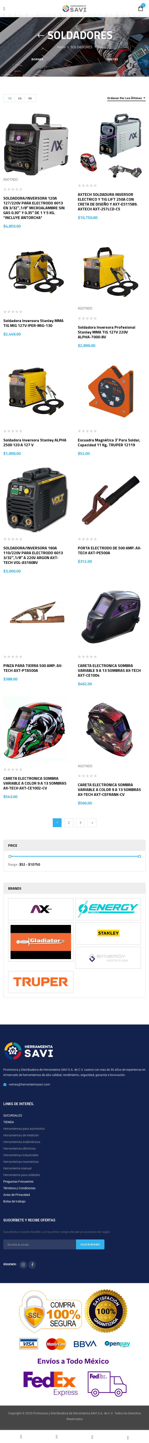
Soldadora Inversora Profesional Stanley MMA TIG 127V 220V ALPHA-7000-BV (106, 332)
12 (9, 98)
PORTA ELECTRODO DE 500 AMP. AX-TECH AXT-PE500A (109, 550)
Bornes (37, 59)
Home (61, 47)
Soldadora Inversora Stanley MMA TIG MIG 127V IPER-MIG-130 (33, 323)
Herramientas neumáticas (21, 1161)
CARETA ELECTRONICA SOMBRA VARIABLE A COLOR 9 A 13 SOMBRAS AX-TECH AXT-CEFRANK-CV (109, 789)
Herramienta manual (17, 1168)
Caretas (111, 59)
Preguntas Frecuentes (18, 1181)
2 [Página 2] (69, 822)
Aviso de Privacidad (16, 1195)
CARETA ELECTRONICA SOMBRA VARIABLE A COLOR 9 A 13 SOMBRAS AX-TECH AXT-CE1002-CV (34, 783)
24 (20, 98)
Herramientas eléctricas (19, 1148)
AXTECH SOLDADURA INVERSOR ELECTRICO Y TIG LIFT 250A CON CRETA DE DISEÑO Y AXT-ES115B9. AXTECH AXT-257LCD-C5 (107, 201)
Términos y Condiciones (19, 1188)
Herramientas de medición (21, 1135)
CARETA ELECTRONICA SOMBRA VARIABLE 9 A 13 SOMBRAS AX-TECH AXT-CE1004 (109, 670)
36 (30, 98)
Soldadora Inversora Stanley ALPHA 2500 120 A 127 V (34, 442)
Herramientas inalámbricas (21, 1142)
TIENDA (8, 1122)
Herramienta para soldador (21, 1175)
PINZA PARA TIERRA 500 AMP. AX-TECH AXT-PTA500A (32, 668)
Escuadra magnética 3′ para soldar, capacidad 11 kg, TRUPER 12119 (109, 442)
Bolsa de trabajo (14, 1201)
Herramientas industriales (20, 1155)
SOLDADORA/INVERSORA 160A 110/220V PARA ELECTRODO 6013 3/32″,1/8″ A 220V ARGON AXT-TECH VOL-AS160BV (33, 555)
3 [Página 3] (80, 822)
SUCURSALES (12, 1115)
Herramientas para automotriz (24, 1128)
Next (92, 822)
